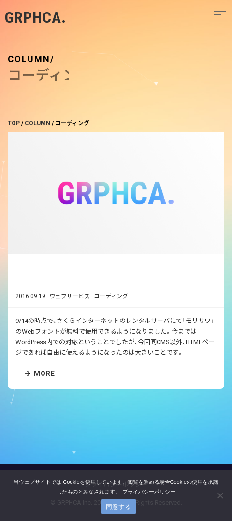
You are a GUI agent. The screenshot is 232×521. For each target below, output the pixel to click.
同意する (118, 506)
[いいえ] (220, 495)
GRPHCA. (35, 17)
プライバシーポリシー (148, 491)
